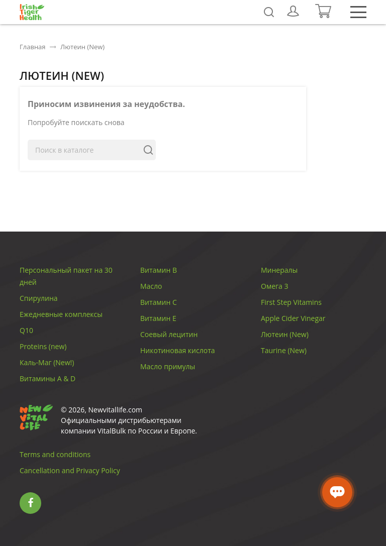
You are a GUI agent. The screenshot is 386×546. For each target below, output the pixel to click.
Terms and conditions (55, 454)
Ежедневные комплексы (61, 314)
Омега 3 (274, 286)
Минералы (279, 270)
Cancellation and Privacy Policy (70, 470)
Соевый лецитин (169, 334)
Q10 (26, 330)
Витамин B (158, 270)
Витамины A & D (47, 378)
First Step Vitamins (291, 302)
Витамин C (158, 302)
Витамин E (158, 318)
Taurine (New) (284, 350)
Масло (151, 286)
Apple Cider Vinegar (293, 318)
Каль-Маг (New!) (47, 362)
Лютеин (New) (285, 334)
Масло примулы (167, 366)
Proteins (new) (43, 346)
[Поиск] (92, 150)
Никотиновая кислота (177, 350)
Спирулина (39, 298)
